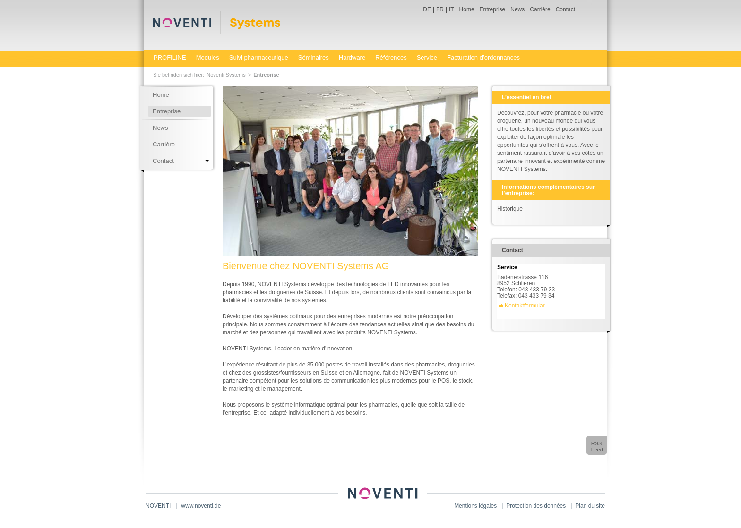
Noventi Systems (226, 74)
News (517, 9)
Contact (565, 9)
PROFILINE (170, 57)
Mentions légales (475, 505)
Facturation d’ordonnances (483, 57)
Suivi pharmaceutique (258, 57)
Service (427, 57)
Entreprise (493, 9)
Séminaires (313, 57)
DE (427, 9)
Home (466, 9)
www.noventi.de (201, 505)
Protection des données (536, 505)
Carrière (540, 9)
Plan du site (590, 505)
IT (451, 9)
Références (390, 57)
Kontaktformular (525, 305)
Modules (207, 57)
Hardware (352, 57)
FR (440, 9)
